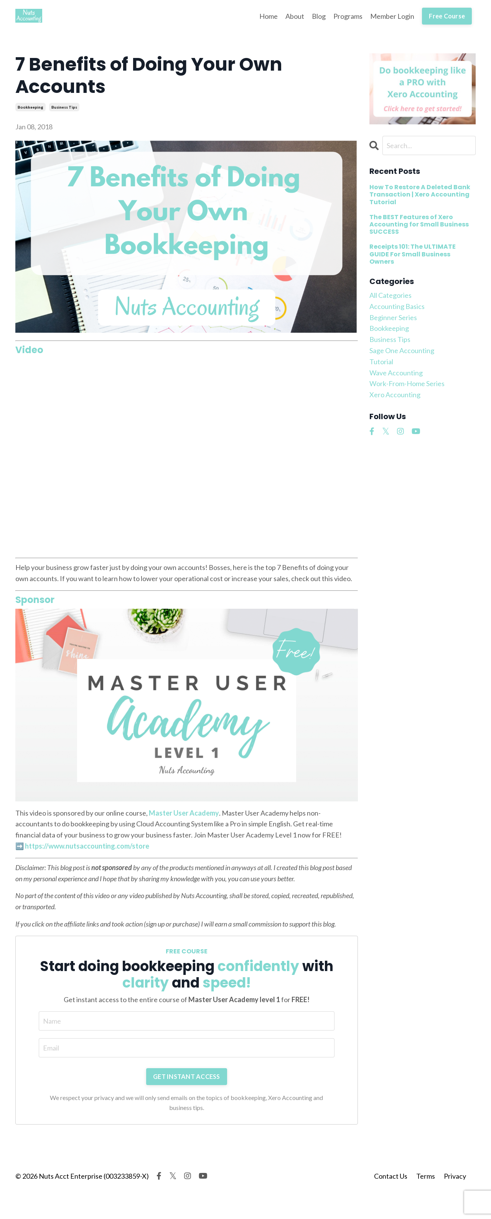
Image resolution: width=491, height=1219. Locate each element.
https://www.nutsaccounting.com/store (87, 846)
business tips (64, 107)
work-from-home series (407, 383)
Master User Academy (184, 813)
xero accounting (394, 394)
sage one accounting (401, 350)
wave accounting (396, 372)
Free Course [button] (447, 16)
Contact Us (390, 1176)
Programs (347, 16)
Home (268, 16)
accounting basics (397, 306)
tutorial (381, 361)
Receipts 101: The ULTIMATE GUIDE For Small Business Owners (412, 254)
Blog (319, 16)
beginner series (393, 317)
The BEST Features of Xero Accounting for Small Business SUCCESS (419, 224)
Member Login (392, 16)
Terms (425, 1176)
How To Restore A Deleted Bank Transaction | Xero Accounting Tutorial (419, 194)
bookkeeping (30, 107)
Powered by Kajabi (453, 1199)
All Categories (390, 295)
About (294, 16)
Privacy (455, 1176)
